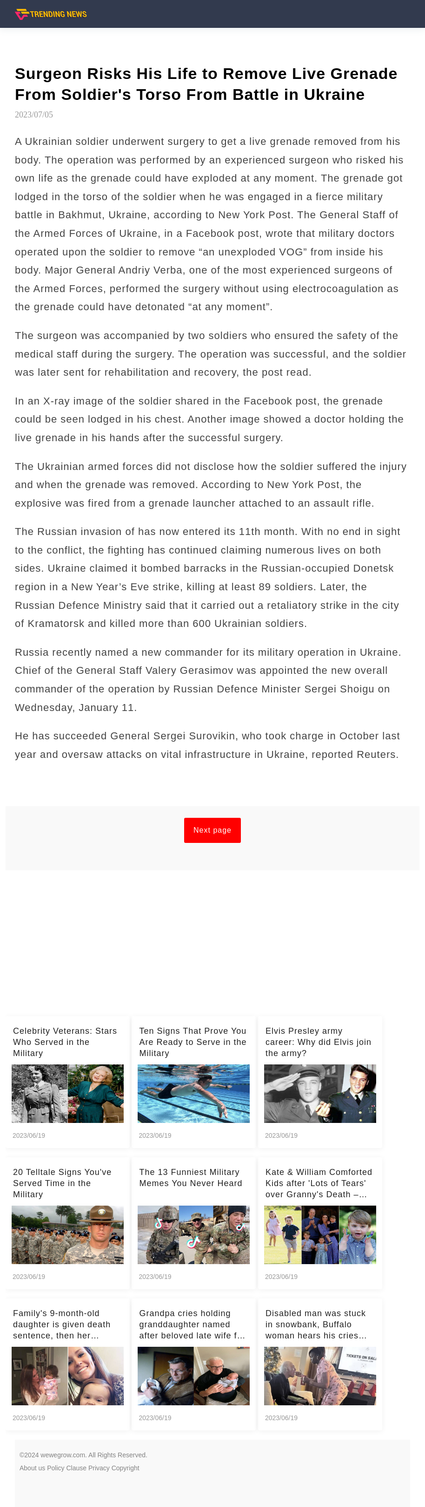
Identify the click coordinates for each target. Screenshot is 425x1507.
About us (32, 1468)
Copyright (125, 1468)
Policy (55, 1468)
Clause (76, 1468)
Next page (212, 830)
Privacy (99, 1468)
